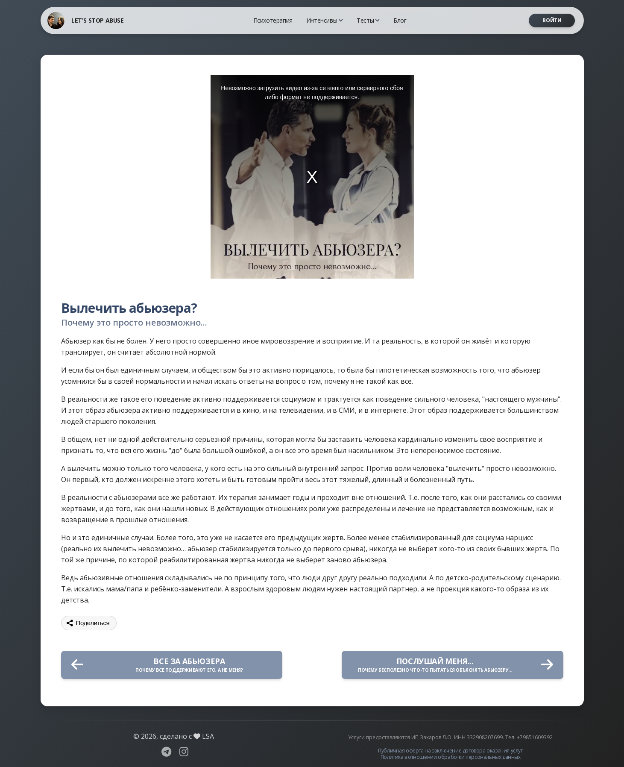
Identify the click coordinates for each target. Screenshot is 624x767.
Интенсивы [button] (324, 20)
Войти (551, 20)
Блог (399, 20)
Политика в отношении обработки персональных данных (451, 757)
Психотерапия (273, 20)
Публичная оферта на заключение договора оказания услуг (450, 750)
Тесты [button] (368, 20)
